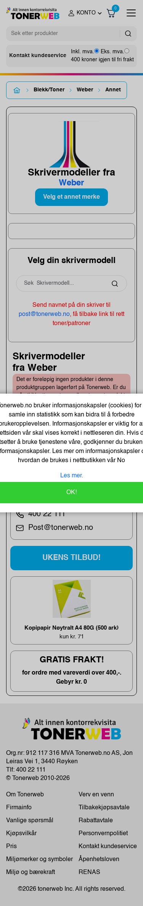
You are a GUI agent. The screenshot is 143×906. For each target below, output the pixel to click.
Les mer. (71, 476)
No (120, 461)
